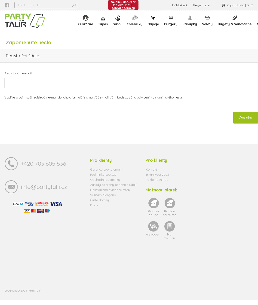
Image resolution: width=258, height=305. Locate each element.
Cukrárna (87, 23)
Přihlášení (179, 5)
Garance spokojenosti (106, 174)
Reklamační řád (157, 185)
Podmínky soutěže (103, 179)
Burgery (172, 23)
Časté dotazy (99, 205)
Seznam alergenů (103, 200)
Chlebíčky (136, 23)
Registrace (201, 5)
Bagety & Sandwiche (236, 23)
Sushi (118, 23)
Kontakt (151, 174)
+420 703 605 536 (43, 168)
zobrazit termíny (123, 8)
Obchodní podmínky (105, 185)
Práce (94, 210)
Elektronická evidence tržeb (110, 195)
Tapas (104, 23)
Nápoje (155, 23)
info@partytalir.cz (44, 191)
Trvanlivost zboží (157, 179)
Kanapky (191, 23)
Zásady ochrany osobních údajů (113, 190)
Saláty (209, 23)
